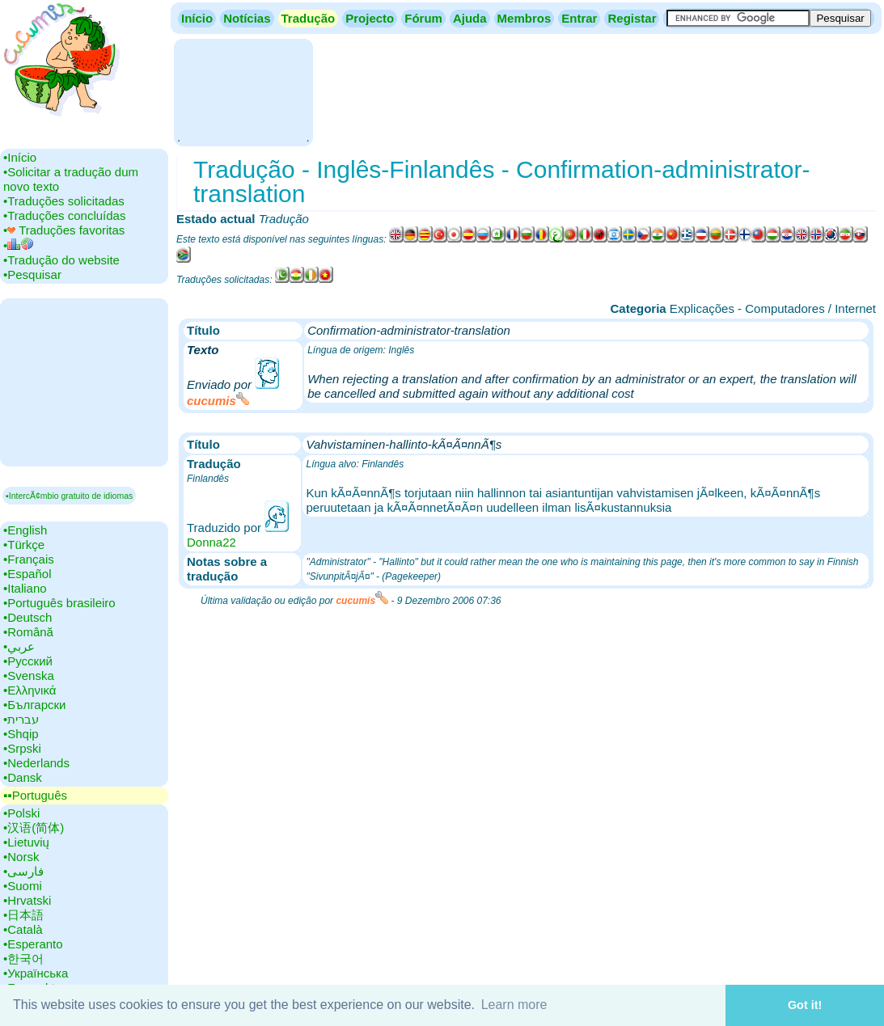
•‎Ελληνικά (29, 690)
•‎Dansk (22, 777)
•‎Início (19, 157)
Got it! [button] (805, 1005)
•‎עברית (21, 719)
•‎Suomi (22, 886)
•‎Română (28, 632)
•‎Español (27, 574)
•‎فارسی (23, 871)
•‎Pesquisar (32, 274)
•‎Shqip (21, 734)
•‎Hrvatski (27, 900)
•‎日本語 (23, 915)
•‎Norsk (21, 856)
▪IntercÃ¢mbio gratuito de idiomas (69, 495)
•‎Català (23, 929)
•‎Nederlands (36, 763)
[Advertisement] (243, 90)
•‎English (25, 530)
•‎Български (34, 704)
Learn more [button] (514, 1004)
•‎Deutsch (27, 617)
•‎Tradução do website (61, 260)
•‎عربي (19, 646)
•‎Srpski (22, 748)
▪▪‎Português (35, 795)
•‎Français (28, 559)
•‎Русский (28, 661)
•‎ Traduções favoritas (64, 230)
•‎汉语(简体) (33, 827)
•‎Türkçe (23, 544)
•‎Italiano (25, 588)
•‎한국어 (23, 958)
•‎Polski (21, 813)
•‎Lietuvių (26, 842)
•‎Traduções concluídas (64, 215)
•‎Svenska (28, 675)
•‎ (18, 245)
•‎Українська (35, 973)
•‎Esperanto (33, 944)
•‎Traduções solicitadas (64, 201)
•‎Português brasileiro (59, 603)
